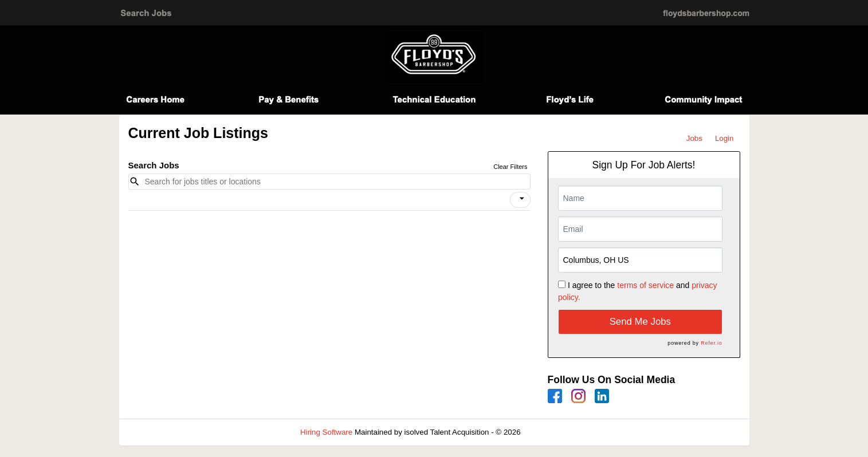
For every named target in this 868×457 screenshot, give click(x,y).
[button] (520, 200)
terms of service (645, 285)
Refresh (554, 432)
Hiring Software (326, 432)
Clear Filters (510, 166)
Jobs (694, 138)
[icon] (522, 198)
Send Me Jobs (640, 321)
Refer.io (711, 343)
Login (724, 138)
